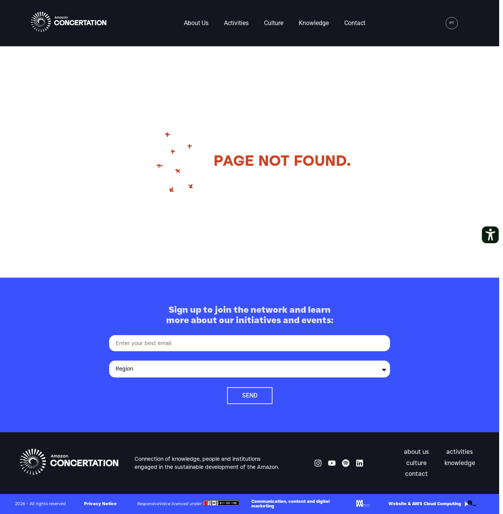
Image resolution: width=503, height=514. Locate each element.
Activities (236, 23)
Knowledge (314, 23)
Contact (354, 23)
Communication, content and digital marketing (290, 503)
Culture (273, 23)
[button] (468, 23)
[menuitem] (452, 23)
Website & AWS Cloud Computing (425, 503)
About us (196, 23)
